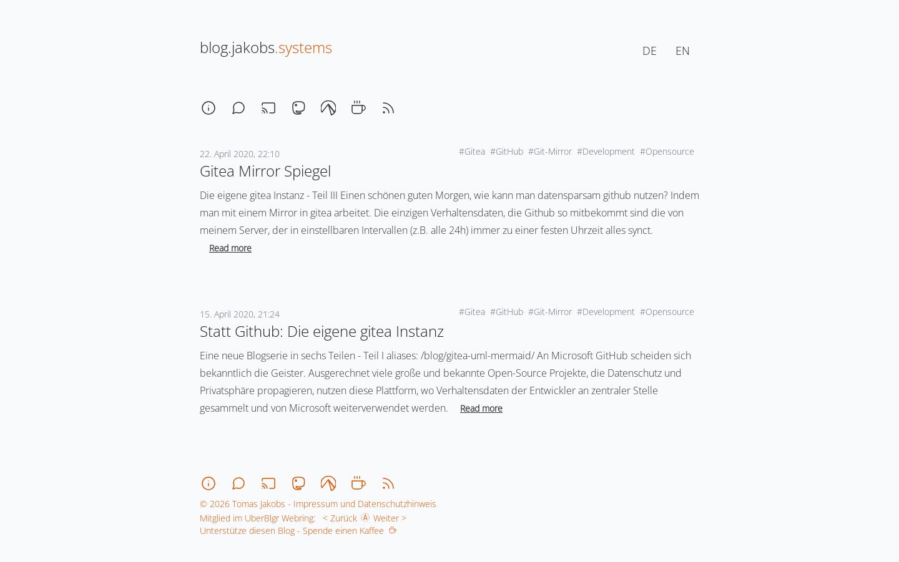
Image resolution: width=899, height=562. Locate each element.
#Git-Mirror (550, 151)
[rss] (388, 108)
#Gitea (472, 151)
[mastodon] (298, 108)
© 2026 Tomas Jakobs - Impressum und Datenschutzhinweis (318, 504)
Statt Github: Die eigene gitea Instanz (322, 331)
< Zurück (337, 518)
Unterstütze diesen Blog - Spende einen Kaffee (298, 530)
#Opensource (667, 151)
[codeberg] (328, 108)
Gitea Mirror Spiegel (265, 170)
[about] (209, 108)
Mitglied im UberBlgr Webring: (257, 518)
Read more (230, 248)
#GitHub (506, 151)
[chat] (238, 108)
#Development (606, 151)
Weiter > (392, 518)
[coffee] (358, 108)
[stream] (268, 108)
